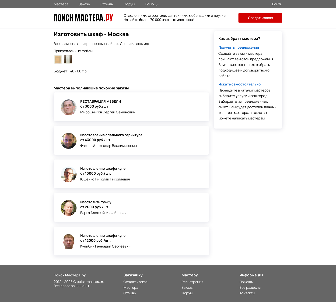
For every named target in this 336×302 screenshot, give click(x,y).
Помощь (151, 4)
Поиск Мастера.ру (70, 275)
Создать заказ (260, 17)
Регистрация (192, 281)
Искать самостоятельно (239, 84)
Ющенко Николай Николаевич (105, 179)
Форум (129, 4)
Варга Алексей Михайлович (103, 212)
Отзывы (107, 4)
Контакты (247, 293)
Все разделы (250, 287)
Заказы (84, 4)
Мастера (61, 4)
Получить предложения (238, 47)
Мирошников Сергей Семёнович (107, 112)
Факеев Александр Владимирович (108, 145)
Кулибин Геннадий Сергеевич (105, 246)
